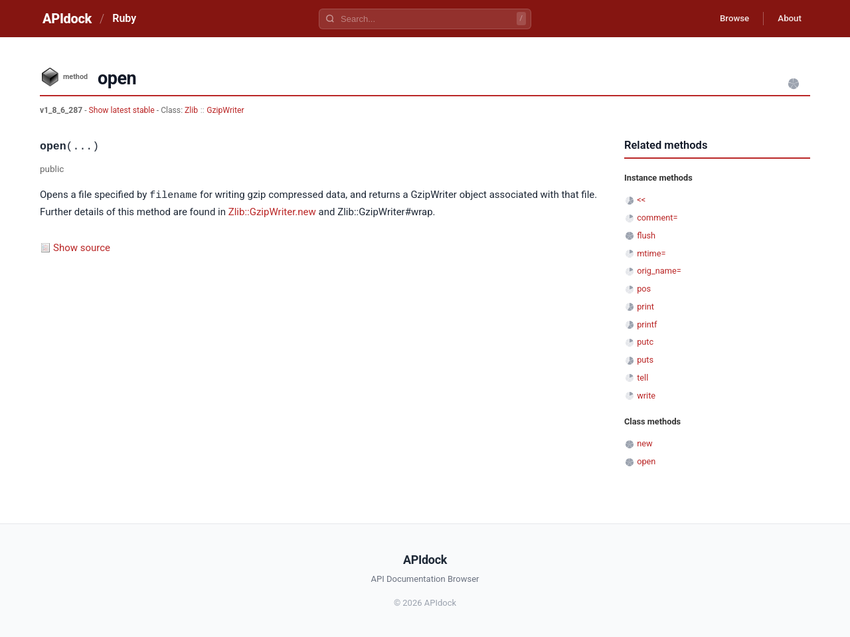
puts (645, 360)
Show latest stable (123, 110)
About (787, 18)
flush (646, 235)
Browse (726, 18)
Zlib (191, 110)
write (646, 396)
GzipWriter (225, 110)
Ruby (124, 18)
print (645, 307)
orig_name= (659, 271)
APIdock (67, 19)
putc (645, 342)
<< (641, 200)
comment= (657, 218)
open (646, 461)
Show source (81, 247)
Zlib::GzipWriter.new (272, 211)
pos (644, 289)
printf (647, 324)
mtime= (651, 253)
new (644, 443)
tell (642, 378)
